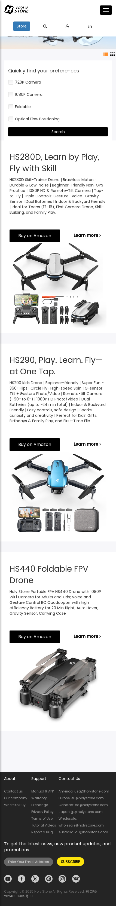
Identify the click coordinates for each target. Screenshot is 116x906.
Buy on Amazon (34, 235)
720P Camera (24, 82)
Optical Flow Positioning (34, 119)
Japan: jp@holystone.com (81, 811)
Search (58, 131)
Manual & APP (42, 791)
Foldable (19, 106)
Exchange (39, 805)
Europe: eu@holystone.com (81, 798)
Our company (15, 798)
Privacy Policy (42, 811)
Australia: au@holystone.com (83, 832)
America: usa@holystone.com (84, 791)
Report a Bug (42, 832)
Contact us (13, 791)
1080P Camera (25, 94)
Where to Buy (15, 805)
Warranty (39, 798)
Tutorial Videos (43, 825)
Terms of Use (42, 818)
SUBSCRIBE (70, 861)
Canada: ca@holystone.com (83, 805)
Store (22, 26)
